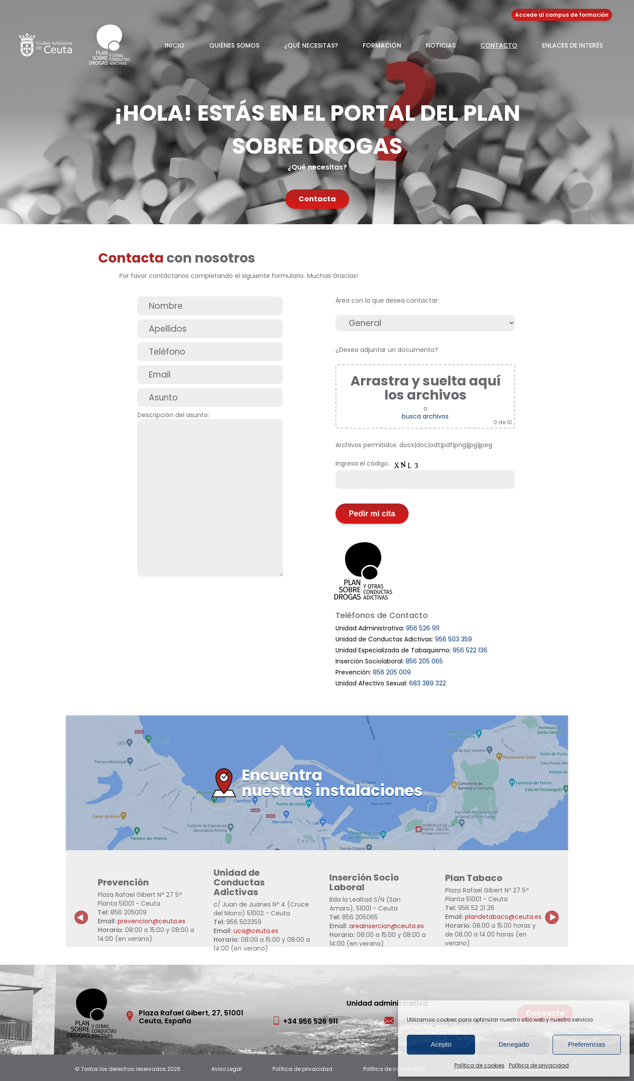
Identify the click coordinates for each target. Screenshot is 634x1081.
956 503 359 (453, 639)
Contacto (498, 45)
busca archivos (425, 416)
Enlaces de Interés (572, 45)
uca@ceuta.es (255, 930)
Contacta (317, 199)
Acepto (441, 1044)
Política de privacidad (539, 1065)
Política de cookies (479, 1065)
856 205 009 (392, 672)
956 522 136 (470, 650)
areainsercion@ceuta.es (386, 926)
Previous (81, 910)
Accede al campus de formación (561, 15)
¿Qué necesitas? (311, 45)
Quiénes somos (234, 45)
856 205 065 (424, 661)
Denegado (513, 1044)
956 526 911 (422, 628)
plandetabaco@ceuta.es (503, 916)
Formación (382, 45)
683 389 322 (427, 683)
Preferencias (586, 1044)
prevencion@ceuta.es (151, 921)
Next (557, 910)
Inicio (174, 45)
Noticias (441, 45)
